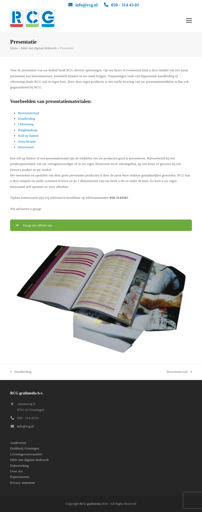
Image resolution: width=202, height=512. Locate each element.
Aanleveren (18, 443)
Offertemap (26, 124)
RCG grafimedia (90, 504)
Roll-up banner (28, 136)
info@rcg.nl (86, 4)
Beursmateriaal (28, 113)
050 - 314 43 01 (125, 4)
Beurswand (26, 147)
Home (14, 48)
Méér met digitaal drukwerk (39, 48)
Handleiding (26, 119)
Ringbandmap (27, 130)
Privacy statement (22, 483)
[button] (189, 20)
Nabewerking (19, 466)
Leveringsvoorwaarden (26, 454)
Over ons (16, 471)
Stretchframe (27, 141)
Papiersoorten (19, 477)
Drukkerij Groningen (24, 448)
